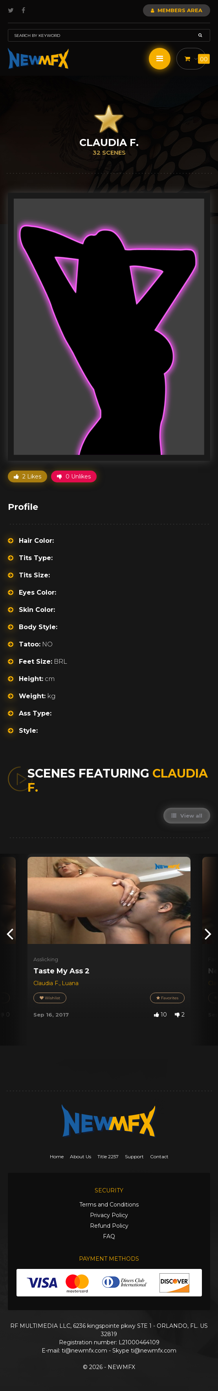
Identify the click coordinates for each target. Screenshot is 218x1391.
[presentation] (10, 933)
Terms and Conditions (109, 1204)
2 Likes (27, 476)
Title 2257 (108, 1156)
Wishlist (50, 997)
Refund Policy (109, 1225)
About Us (80, 1156)
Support (134, 1156)
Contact (159, 1156)
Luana (70, 983)
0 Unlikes (74, 476)
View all (186, 815)
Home (57, 1156)
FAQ (109, 1236)
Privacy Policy (109, 1215)
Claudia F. (46, 983)
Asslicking (45, 959)
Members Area (176, 10)
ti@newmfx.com (84, 1350)
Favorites (167, 997)
